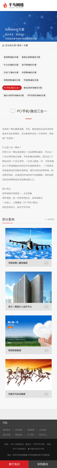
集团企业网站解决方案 (31, 57)
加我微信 (42, 464)
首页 (19, 45)
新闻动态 (18, 435)
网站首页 (6, 430)
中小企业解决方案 (11, 64)
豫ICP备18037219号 (36, 448)
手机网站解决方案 (31, 80)
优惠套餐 (31, 430)
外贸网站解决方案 (29, 72)
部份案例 (18, 430)
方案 (26, 45)
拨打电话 (14, 464)
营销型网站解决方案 (12, 80)
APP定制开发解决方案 (36, 95)
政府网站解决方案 (11, 57)
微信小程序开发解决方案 (14, 95)
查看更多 (51, 219)
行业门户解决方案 (11, 72)
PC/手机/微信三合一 (12, 87)
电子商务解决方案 (29, 64)
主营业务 (43, 430)
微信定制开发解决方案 (33, 87)
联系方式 (43, 435)
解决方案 (6, 435)
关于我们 (31, 435)
